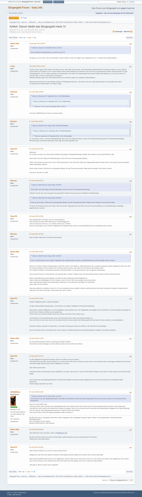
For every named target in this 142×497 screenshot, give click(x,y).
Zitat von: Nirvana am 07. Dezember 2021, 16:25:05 (47, 96)
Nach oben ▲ (131, 492)
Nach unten (13, 37)
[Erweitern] (66, 96)
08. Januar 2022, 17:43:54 (36, 298)
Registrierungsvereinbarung (108, 492)
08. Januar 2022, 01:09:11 (36, 180)
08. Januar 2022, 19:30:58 (36, 447)
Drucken (129, 37)
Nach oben (12, 471)
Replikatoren (60, 433)
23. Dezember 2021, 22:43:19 (37, 66)
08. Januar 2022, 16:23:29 (36, 251)
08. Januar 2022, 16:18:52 (36, 234)
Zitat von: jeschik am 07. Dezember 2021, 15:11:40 (49, 101)
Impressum (97, 492)
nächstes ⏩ (128, 31)
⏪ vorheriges (117, 31)
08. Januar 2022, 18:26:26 (36, 392)
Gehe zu (104, 480)
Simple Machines (21, 492)
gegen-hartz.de (128, 8)
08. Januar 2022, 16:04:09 (36, 216)
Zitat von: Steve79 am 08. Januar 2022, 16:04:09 (46, 256)
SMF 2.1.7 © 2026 (12, 492)
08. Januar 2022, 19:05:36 (36, 429)
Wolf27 (81, 22)
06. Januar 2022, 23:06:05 (36, 91)
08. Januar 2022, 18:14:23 (36, 356)
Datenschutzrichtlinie (121, 492)
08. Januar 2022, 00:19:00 (36, 148)
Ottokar (76, 22)
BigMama (16, 392)
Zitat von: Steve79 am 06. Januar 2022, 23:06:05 (46, 125)
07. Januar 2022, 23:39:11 (36, 121)
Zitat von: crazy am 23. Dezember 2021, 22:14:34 (47, 48)
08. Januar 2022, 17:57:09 (36, 338)
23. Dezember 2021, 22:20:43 (37, 43)
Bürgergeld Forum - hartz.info (25, 7)
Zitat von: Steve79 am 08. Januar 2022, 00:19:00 (46, 185)
